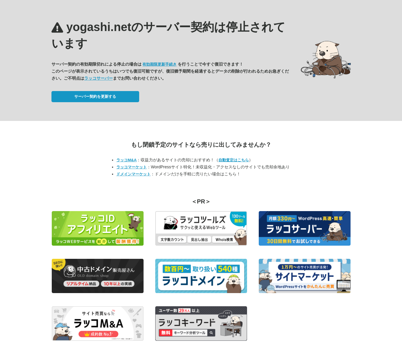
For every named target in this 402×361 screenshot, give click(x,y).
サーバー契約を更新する (95, 96)
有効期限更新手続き (159, 64)
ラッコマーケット (131, 167)
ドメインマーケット (133, 174)
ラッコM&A (126, 160)
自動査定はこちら (233, 160)
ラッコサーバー (98, 78)
